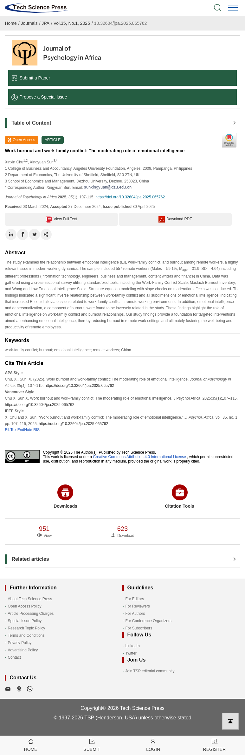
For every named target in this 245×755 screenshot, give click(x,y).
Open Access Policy (24, 606)
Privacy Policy (19, 643)
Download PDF (175, 219)
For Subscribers (138, 628)
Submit (91, 745)
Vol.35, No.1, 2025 (72, 23)
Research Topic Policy (26, 628)
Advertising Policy (23, 650)
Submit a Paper (30, 77)
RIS (36, 430)
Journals (29, 23)
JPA (45, 23)
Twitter (130, 653)
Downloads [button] (65, 496)
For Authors (135, 613)
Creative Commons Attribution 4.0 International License (139, 457)
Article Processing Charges (31, 613)
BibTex (10, 430)
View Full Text (61, 219)
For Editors (134, 599)
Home (10, 23)
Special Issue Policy (25, 621)
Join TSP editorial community (149, 671)
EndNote (24, 430)
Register (214, 745)
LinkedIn (132, 646)
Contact (14, 657)
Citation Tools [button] (179, 496)
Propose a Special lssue (39, 97)
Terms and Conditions (26, 635)
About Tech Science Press (30, 599)
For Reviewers (137, 606)
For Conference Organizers (148, 621)
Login (153, 745)
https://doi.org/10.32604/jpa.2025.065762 (130, 197)
